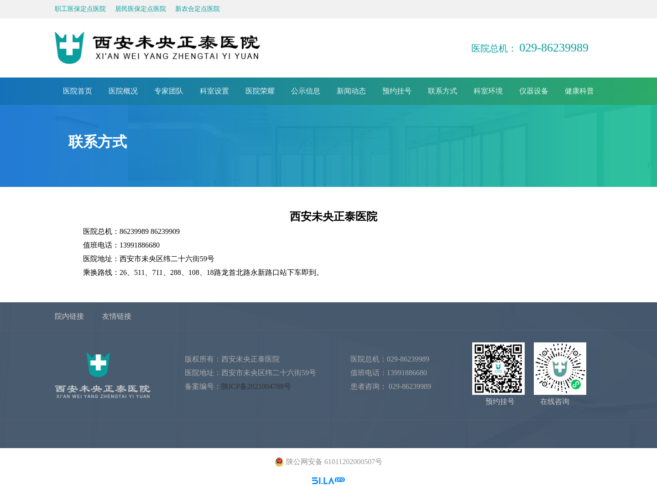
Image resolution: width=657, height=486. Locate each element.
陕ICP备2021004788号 (256, 386)
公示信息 (305, 91)
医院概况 (123, 91)
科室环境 (488, 91)
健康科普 (579, 91)
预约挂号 (397, 91)
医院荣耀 (260, 91)
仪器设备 (533, 91)
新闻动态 (351, 91)
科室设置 (214, 91)
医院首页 (77, 91)
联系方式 (442, 91)
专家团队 (168, 91)
